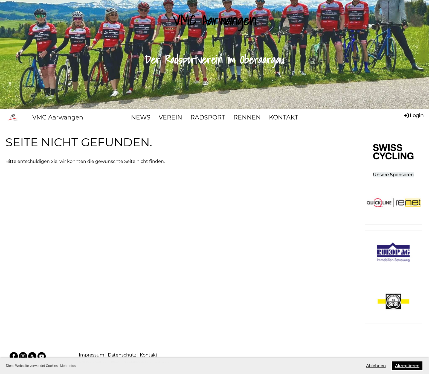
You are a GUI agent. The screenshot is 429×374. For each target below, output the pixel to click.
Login (413, 115)
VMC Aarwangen (57, 117)
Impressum (92, 355)
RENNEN (247, 117)
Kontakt (149, 355)
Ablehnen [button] (376, 365)
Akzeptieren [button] (407, 365)
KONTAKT (283, 117)
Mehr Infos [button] (68, 366)
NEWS (140, 117)
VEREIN (170, 117)
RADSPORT (207, 117)
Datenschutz (122, 355)
